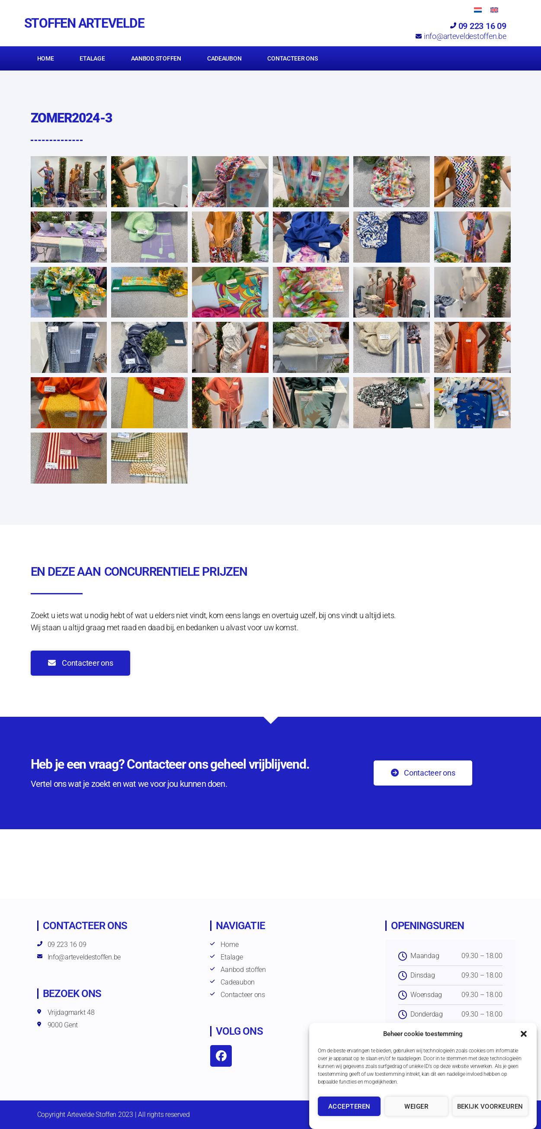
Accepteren (349, 1106)
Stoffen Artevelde (84, 23)
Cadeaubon (224, 58)
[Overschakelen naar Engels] (494, 9)
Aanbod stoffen (156, 58)
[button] (523, 1034)
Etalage (92, 58)
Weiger (416, 1106)
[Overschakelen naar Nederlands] (478, 9)
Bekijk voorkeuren (490, 1106)
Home (45, 58)
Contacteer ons (292, 58)
